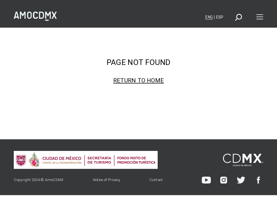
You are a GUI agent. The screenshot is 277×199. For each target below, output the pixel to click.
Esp (220, 17)
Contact (156, 180)
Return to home (138, 80)
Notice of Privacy (106, 180)
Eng (209, 17)
